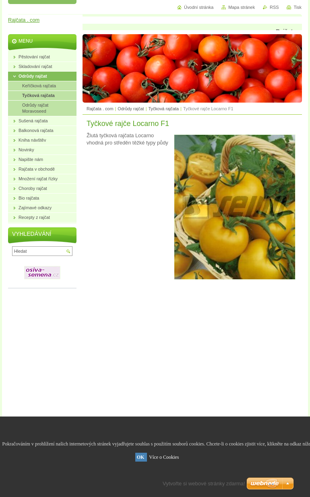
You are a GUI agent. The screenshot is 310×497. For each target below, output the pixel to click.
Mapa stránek (241, 7)
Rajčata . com (100, 108)
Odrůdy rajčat (131, 108)
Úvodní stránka (198, 7)
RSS (274, 7)
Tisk (297, 7)
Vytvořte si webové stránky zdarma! (204, 484)
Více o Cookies (164, 457)
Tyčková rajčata (164, 108)
